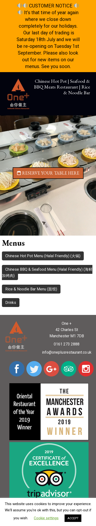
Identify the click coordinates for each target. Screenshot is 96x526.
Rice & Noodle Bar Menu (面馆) (31, 289)
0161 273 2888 (66, 344)
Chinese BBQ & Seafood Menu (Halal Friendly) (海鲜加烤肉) (47, 272)
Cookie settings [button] (46, 518)
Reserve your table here (48, 173)
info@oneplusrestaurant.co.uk (66, 352)
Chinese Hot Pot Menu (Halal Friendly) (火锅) (42, 256)
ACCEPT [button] (72, 518)
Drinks (10, 302)
